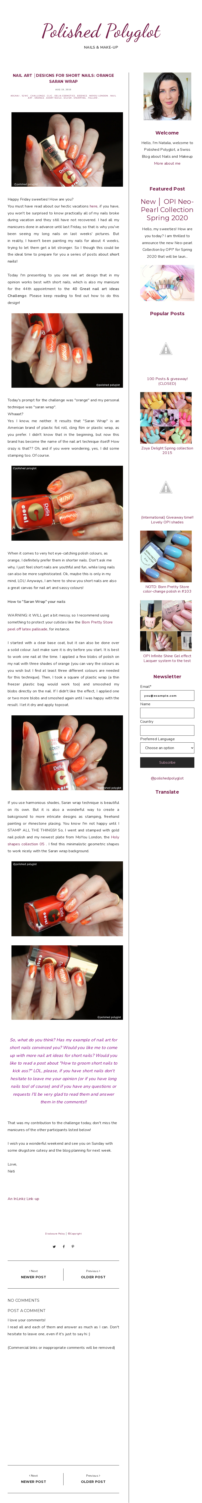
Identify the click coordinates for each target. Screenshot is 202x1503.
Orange (39, 98)
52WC (25, 96)
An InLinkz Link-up (23, 1198)
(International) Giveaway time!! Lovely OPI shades (167, 520)
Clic (49, 96)
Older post (93, 1277)
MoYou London (98, 96)
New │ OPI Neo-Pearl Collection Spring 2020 (167, 209)
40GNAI (15, 96)
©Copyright (74, 1233)
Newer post (33, 1277)
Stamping (80, 98)
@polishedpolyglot (167, 778)
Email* (145, 686)
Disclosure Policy (55, 1233)
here (93, 206)
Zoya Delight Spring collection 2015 (167, 450)
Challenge (38, 96)
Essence (82, 96)
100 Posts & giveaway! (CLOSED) (167, 381)
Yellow (93, 98)
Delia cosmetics (64, 96)
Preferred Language (157, 739)
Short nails (54, 98)
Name (145, 704)
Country (146, 721)
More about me (167, 163)
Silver (68, 98)
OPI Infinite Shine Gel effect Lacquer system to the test (167, 658)
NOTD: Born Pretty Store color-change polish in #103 (167, 589)
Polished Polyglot (101, 30)
